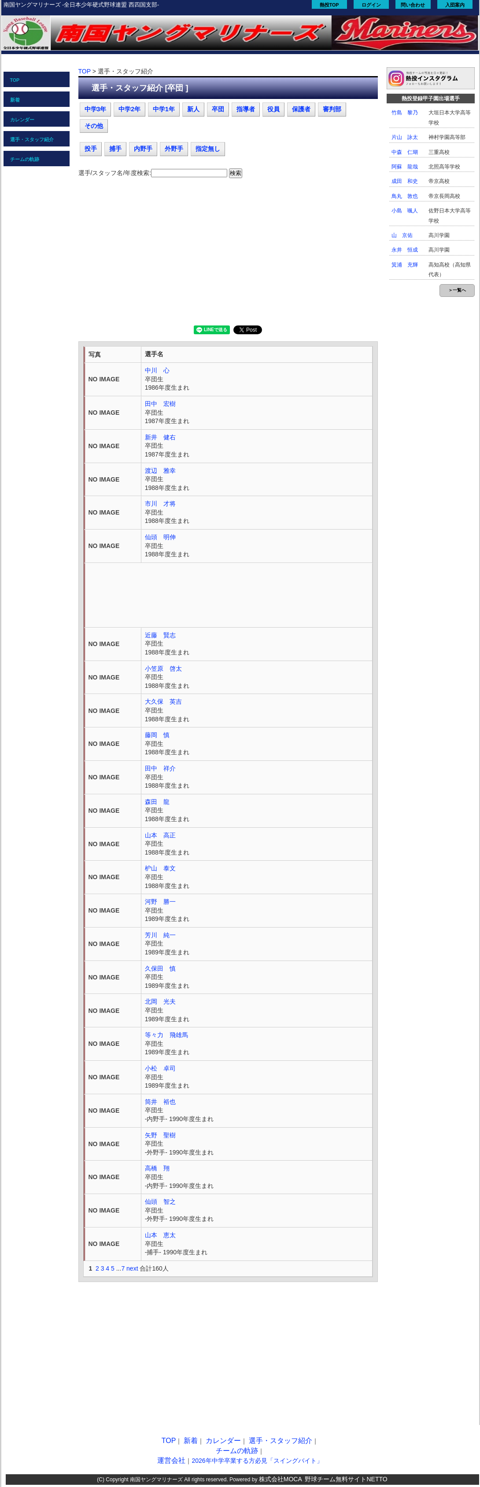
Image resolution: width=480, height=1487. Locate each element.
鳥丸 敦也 (404, 196)
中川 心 (157, 370)
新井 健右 (160, 437)
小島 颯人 (404, 211)
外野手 (174, 148)
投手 (91, 148)
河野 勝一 (160, 901)
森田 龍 (157, 801)
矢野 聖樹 (160, 1135)
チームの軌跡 (24, 159)
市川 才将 (160, 503)
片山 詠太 (404, 137)
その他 (94, 125)
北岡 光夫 (160, 1001)
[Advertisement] (228, 255)
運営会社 (171, 1460)
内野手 (143, 148)
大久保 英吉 (163, 701)
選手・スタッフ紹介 (32, 139)
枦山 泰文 (160, 868)
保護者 (301, 109)
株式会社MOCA (280, 1479)
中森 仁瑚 (404, 152)
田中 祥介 (160, 768)
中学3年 (96, 109)
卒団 (218, 109)
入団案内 (455, 4)
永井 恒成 (404, 250)
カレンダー (22, 119)
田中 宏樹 (160, 403)
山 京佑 (402, 235)
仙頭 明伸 (160, 537)
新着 (15, 99)
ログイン (371, 4)
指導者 (245, 109)
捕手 (115, 148)
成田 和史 (404, 181)
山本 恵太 (160, 1235)
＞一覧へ (457, 290)
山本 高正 (160, 835)
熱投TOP (329, 4)
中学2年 (129, 109)
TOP (15, 80)
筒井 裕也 (160, 1101)
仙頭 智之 (160, 1201)
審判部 (332, 109)
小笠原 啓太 (163, 668)
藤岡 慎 (157, 734)
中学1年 (164, 109)
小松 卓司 (160, 1068)
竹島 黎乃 (404, 113)
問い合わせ (413, 4)
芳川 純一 (160, 935)
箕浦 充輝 (404, 265)
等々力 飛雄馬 (166, 1034)
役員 (273, 109)
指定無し (208, 148)
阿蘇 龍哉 (404, 167)
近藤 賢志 (160, 635)
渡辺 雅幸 (160, 470)
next (132, 1268)
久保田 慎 (160, 968)
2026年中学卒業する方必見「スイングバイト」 (257, 1460)
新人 (193, 109)
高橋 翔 (157, 1168)
